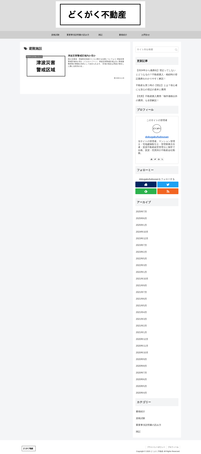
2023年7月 (141, 245)
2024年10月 (142, 232)
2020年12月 (142, 339)
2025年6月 (141, 218)
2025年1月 (141, 225)
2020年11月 (142, 346)
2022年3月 (141, 265)
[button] (176, 50)
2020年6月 (141, 379)
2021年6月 (141, 299)
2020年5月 (141, 386)
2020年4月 (141, 393)
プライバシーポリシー (156, 447)
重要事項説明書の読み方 (148, 425)
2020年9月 (141, 359)
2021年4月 (141, 312)
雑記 (138, 431)
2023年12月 (142, 238)
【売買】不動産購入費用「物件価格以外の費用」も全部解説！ (156, 98)
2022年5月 (141, 258)
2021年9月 (141, 285)
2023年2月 (141, 252)
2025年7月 (141, 211)
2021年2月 (141, 325)
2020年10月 (142, 352)
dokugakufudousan (157, 136)
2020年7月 (141, 372)
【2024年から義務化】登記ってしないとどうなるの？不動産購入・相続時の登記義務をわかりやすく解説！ (156, 74)
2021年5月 (141, 305)
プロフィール (173, 447)
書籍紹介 (140, 411)
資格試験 (140, 418)
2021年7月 (141, 292)
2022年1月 (141, 272)
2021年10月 (142, 278)
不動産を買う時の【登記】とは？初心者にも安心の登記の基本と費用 (156, 87)
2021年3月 (141, 319)
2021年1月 (141, 332)
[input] (156, 49)
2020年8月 (141, 366)
